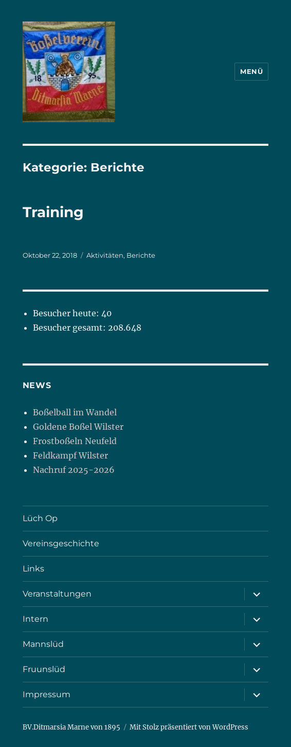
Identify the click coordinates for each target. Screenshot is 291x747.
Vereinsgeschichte (61, 543)
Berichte (140, 255)
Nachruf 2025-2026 (74, 470)
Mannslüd (43, 644)
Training (53, 212)
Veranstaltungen (57, 594)
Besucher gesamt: (70, 327)
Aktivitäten (104, 255)
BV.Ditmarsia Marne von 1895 (71, 727)
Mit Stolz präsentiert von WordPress (189, 727)
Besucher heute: (67, 313)
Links (33, 568)
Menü (251, 71)
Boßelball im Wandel (75, 412)
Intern (35, 619)
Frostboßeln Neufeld (75, 441)
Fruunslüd (44, 669)
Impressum (46, 694)
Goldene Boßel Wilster (78, 427)
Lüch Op (40, 518)
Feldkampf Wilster (70, 455)
